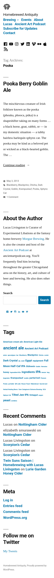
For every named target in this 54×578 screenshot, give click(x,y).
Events (26, 20)
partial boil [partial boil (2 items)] (34, 378)
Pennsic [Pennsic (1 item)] (43, 378)
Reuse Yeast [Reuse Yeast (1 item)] (25, 384)
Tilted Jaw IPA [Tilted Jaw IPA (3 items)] (20, 394)
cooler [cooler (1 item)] (46, 355)
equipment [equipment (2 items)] (38, 360)
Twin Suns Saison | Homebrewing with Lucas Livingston (23, 464)
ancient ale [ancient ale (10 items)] (13, 348)
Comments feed (16, 512)
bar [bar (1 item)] (17, 355)
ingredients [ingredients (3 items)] (28, 371)
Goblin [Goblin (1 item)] (38, 366)
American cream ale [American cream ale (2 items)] (13, 342)
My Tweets (10, 551)
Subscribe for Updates (20, 28)
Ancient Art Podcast (30, 24)
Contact (9, 33)
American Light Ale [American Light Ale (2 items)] (33, 342)
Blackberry (12, 185)
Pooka (36, 189)
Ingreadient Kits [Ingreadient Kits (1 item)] (15, 372)
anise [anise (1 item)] (5, 355)
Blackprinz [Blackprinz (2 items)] (33, 355)
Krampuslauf (25, 189)
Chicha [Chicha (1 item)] (41, 355)
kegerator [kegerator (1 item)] (6, 378)
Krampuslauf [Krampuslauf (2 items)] (17, 378)
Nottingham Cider (32, 424)
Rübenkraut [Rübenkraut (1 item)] (35, 384)
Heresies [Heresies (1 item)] (44, 366)
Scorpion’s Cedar (16, 445)
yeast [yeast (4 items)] (6, 400)
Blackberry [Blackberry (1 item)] (23, 355)
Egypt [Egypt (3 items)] (28, 360)
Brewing (9, 20)
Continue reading (16, 165)
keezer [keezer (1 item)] (43, 372)
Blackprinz (23, 185)
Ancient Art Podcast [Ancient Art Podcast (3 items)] (36, 348)
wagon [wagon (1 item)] (40, 395)
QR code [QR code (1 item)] (18, 384)
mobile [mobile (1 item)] (26, 378)
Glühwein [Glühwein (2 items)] (30, 366)
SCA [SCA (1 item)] (44, 389)
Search (7, 293)
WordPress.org (15, 518)
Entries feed (12, 506)
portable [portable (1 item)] (11, 384)
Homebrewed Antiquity (20, 14)
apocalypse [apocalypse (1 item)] (11, 355)
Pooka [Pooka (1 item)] (5, 384)
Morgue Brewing (33, 239)
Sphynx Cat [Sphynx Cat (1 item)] (7, 395)
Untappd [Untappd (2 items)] (34, 395)
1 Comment (12, 197)
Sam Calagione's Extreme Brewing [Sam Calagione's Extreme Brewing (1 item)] (30, 389)
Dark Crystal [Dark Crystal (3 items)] (10, 360)
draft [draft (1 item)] (23, 361)
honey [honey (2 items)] (6, 372)
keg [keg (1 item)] (48, 372)
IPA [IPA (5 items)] (38, 372)
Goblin (14, 189)
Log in (8, 500)
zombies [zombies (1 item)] (14, 401)
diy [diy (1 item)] (19, 361)
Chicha (33, 185)
